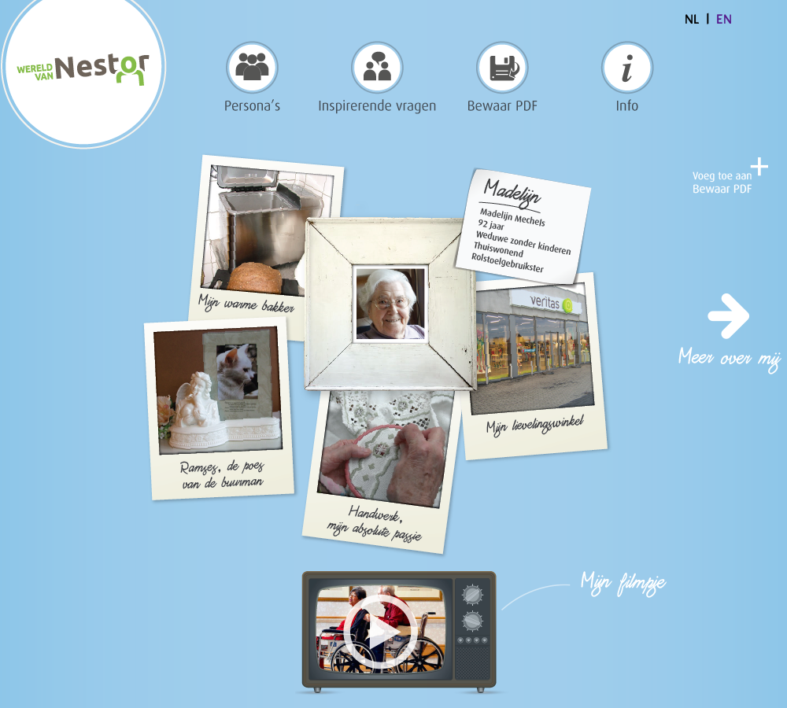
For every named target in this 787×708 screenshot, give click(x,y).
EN (724, 20)
